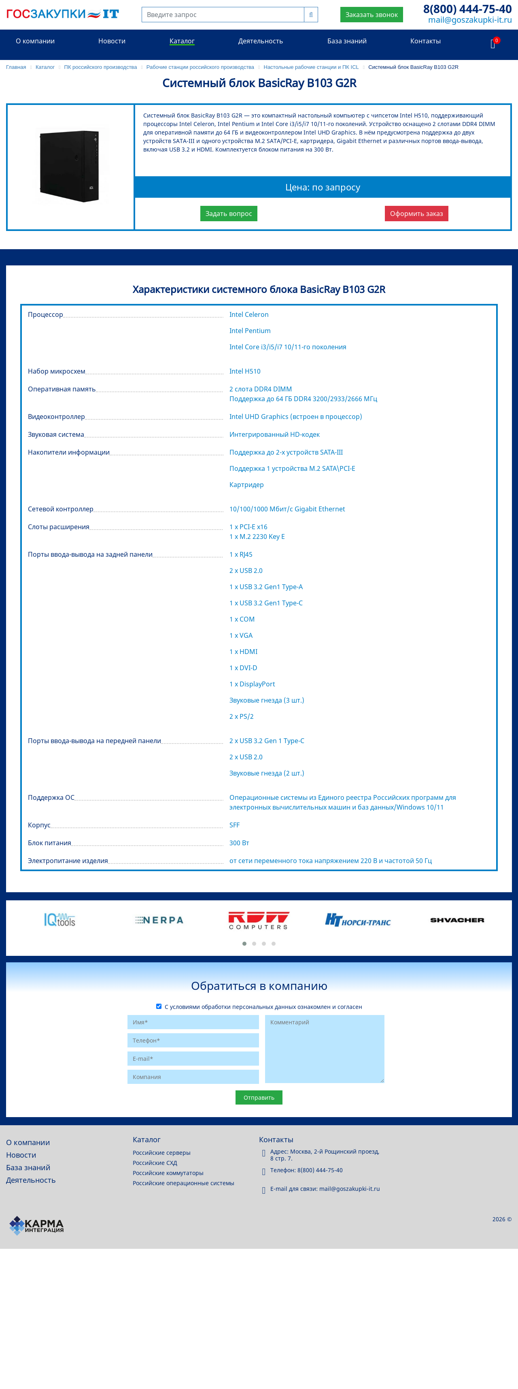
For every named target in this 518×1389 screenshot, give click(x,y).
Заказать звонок (372, 14)
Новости (111, 40)
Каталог (182, 40)
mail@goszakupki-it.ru (470, 19)
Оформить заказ (416, 213)
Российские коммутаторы (168, 1173)
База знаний (347, 40)
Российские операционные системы (183, 1183)
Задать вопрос (229, 213)
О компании (35, 40)
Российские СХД (155, 1163)
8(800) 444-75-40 (467, 8)
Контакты (425, 40)
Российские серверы (162, 1152)
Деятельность (260, 40)
